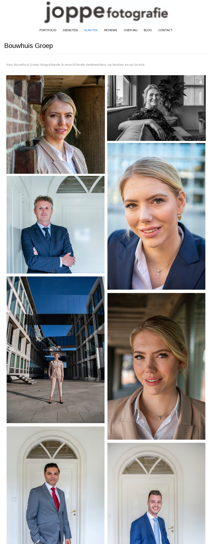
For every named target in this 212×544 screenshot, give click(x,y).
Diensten (70, 30)
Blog (148, 30)
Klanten (91, 30)
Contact (165, 30)
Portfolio (48, 30)
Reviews (110, 30)
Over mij (130, 30)
